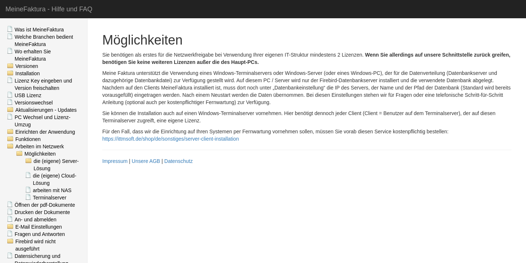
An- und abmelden (35, 219)
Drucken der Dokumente (42, 212)
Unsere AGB (146, 161)
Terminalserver (49, 198)
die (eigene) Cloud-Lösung (54, 179)
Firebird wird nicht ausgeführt (35, 245)
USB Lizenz (28, 95)
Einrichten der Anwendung (45, 132)
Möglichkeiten (40, 154)
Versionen (26, 66)
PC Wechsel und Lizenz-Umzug (42, 120)
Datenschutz (178, 161)
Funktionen (28, 139)
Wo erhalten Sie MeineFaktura (33, 55)
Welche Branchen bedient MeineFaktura (44, 40)
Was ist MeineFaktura (39, 30)
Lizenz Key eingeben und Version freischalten (43, 84)
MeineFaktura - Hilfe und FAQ (48, 9)
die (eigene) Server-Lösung (56, 164)
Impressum (114, 161)
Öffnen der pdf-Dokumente (45, 205)
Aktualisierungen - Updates (46, 110)
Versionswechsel (34, 103)
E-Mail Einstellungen (38, 227)
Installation (27, 73)
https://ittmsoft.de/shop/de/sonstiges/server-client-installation (170, 139)
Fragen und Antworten (40, 234)
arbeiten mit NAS (52, 190)
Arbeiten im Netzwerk (39, 146)
